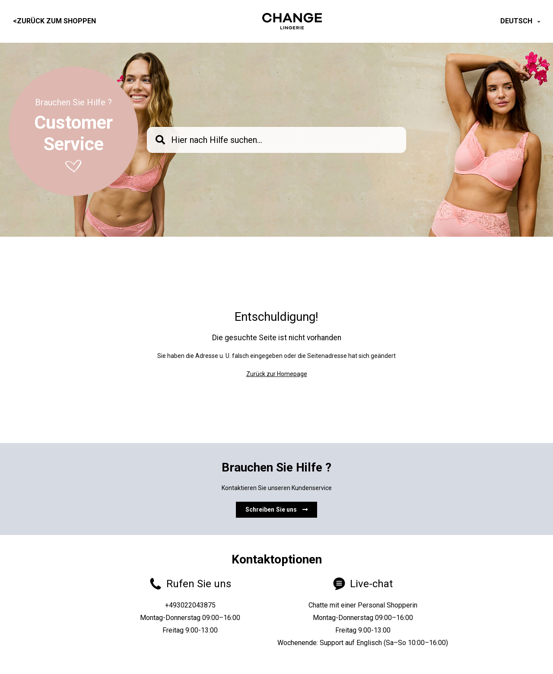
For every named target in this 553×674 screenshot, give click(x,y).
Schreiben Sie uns (276, 509)
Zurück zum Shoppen (54, 21)
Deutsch (517, 21)
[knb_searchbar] (276, 140)
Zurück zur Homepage (276, 373)
